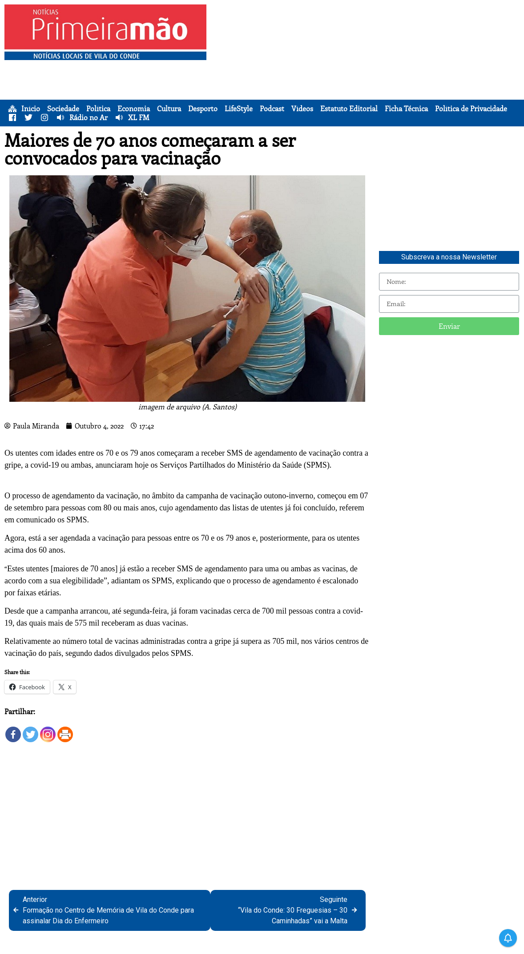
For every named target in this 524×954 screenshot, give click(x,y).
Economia (133, 108)
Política (98, 108)
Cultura (169, 108)
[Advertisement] (365, 66)
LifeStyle (239, 108)
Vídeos (302, 108)
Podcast (272, 108)
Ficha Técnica (406, 108)
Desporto (203, 108)
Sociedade (63, 108)
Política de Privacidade (471, 108)
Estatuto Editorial (349, 108)
